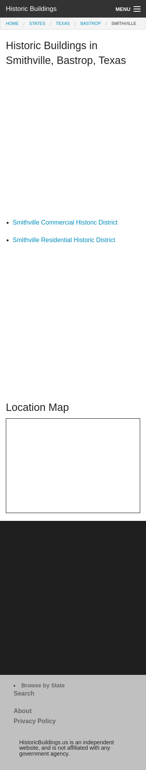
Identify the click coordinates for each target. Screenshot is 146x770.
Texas (63, 23)
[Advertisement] (73, 144)
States (37, 23)
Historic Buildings (31, 8)
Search (24, 693)
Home (12, 23)
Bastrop (90, 23)
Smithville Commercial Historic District (65, 222)
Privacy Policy (35, 721)
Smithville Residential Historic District (64, 240)
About (23, 711)
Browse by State (43, 685)
